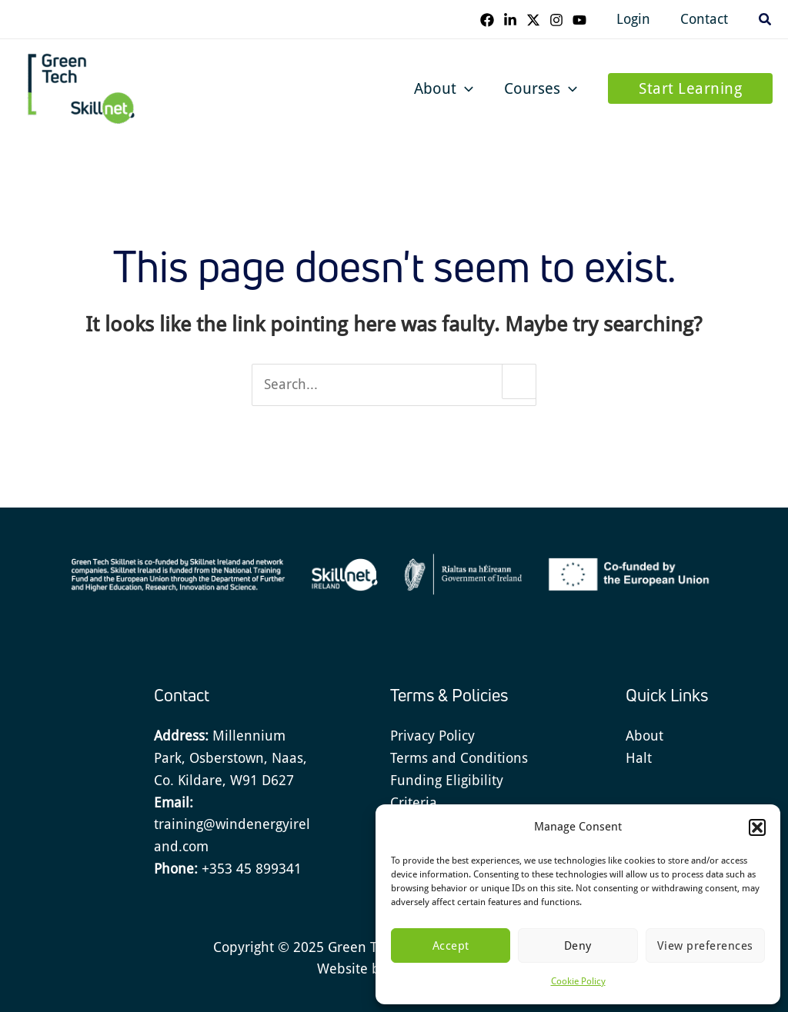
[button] (757, 827)
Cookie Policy (578, 981)
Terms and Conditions (459, 758)
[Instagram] (561, 20)
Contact (706, 19)
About (443, 88)
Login (637, 19)
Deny (578, 946)
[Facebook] (492, 20)
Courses (540, 88)
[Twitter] (538, 20)
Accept (450, 946)
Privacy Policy (432, 735)
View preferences (705, 946)
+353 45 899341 (252, 869)
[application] (464, 88)
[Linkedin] (515, 20)
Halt (639, 758)
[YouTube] (584, 20)
